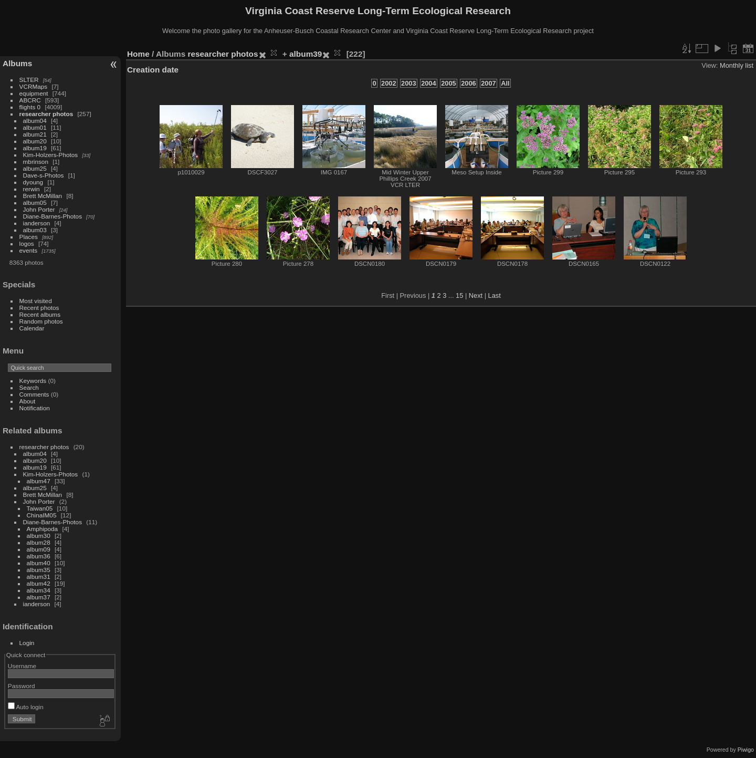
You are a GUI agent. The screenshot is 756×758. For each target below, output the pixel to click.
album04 (35, 120)
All (505, 83)
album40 (38, 562)
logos (26, 243)
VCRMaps (33, 86)
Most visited (35, 300)
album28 (38, 542)
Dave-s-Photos (43, 175)
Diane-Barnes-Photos (52, 216)
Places (28, 236)
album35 (38, 569)
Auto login (26, 706)
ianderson (36, 223)
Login (27, 642)
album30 (38, 535)
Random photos (41, 321)
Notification (34, 407)
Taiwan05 (40, 508)
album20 (35, 141)
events (28, 250)
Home (138, 53)
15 (459, 295)
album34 (38, 590)
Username (22, 665)
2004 (428, 83)
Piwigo (746, 749)
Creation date (152, 69)
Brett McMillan (42, 195)
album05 (35, 202)
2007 (488, 83)
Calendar (32, 328)
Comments (34, 394)
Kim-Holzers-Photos (50, 154)
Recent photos (39, 307)
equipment (33, 93)
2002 (388, 83)
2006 (468, 83)
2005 (448, 83)
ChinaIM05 (42, 515)
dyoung (33, 182)
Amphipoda (42, 528)
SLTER (29, 79)
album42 (38, 583)
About (27, 401)
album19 (35, 147)
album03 (35, 229)
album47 (38, 480)
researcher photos (46, 113)
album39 (305, 53)
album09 (38, 549)
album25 (35, 168)
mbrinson (35, 161)
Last (494, 295)
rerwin (31, 188)
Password (21, 685)
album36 (38, 556)
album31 (38, 576)
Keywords (33, 380)
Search (29, 387)
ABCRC (30, 100)
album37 (38, 597)
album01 (35, 127)
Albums (17, 63)
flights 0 (30, 106)
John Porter (39, 209)
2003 (408, 83)
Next (475, 295)
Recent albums (39, 314)
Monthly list (736, 65)
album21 (35, 134)
